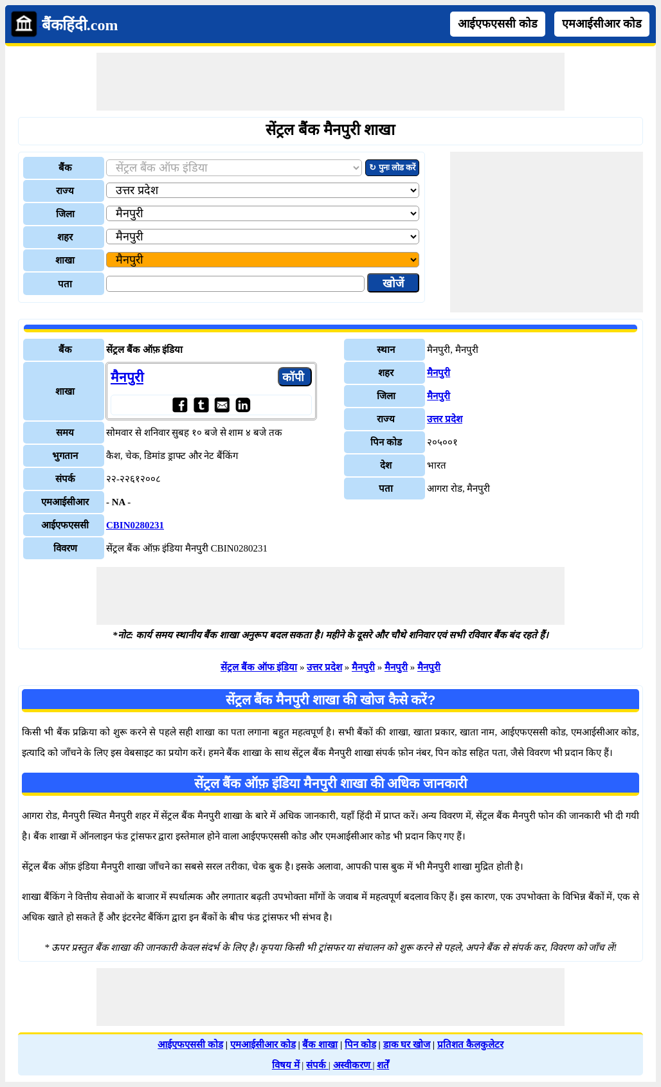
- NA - (118, 502)
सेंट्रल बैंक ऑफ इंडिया (259, 667)
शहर (65, 237)
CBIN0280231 (135, 525)
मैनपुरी (127, 377)
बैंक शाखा (320, 1044)
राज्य (65, 191)
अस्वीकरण (353, 1065)
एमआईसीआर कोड (602, 23)
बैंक (65, 168)
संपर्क (317, 1065)
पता (65, 284)
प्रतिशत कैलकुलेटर (470, 1044)
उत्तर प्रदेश (444, 419)
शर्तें (383, 1065)
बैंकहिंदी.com (80, 25)
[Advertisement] (330, 82)
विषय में (286, 1065)
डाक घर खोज (407, 1044)
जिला (65, 214)
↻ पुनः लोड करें (392, 167)
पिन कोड (360, 1044)
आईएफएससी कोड (498, 23)
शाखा (65, 260)
